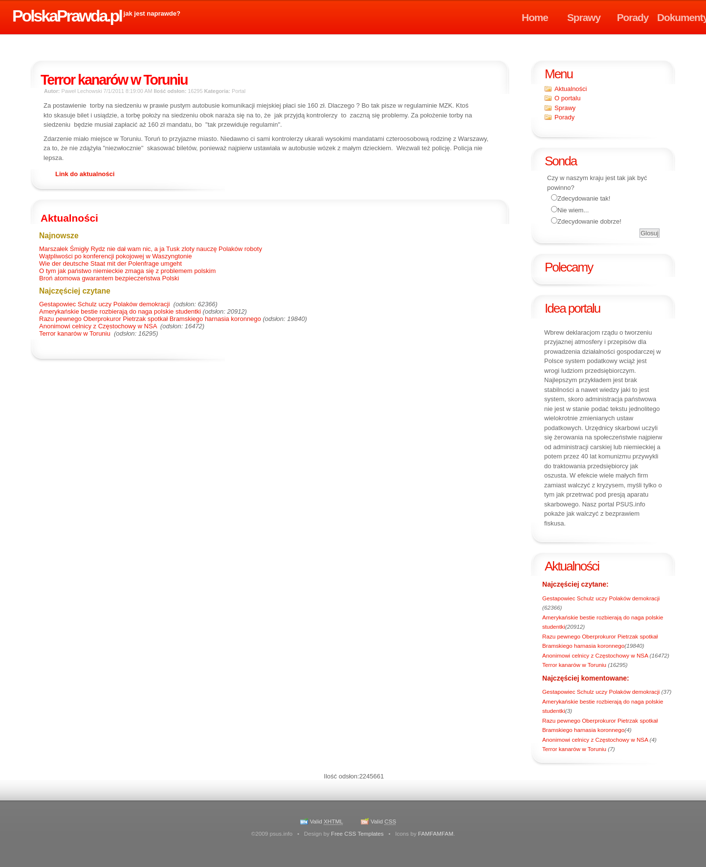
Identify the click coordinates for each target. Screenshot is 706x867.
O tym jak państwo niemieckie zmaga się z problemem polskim (127, 270)
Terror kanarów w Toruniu (575, 665)
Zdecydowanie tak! (583, 198)
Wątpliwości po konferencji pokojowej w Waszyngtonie (115, 256)
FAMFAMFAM (435, 833)
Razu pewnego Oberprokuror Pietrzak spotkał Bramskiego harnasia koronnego (150, 318)
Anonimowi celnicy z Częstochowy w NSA (596, 655)
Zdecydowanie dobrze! (589, 221)
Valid (326, 821)
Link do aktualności (84, 174)
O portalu (567, 98)
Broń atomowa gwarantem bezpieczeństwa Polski (109, 278)
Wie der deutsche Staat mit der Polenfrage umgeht (110, 263)
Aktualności (570, 88)
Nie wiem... (573, 210)
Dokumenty (681, 17)
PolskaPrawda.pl (67, 15)
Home (535, 17)
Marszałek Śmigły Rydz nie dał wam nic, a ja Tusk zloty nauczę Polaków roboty (150, 248)
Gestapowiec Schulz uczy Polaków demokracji (601, 598)
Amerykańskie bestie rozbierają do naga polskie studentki (120, 311)
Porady (633, 17)
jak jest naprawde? (152, 13)
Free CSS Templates (357, 833)
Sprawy (583, 17)
